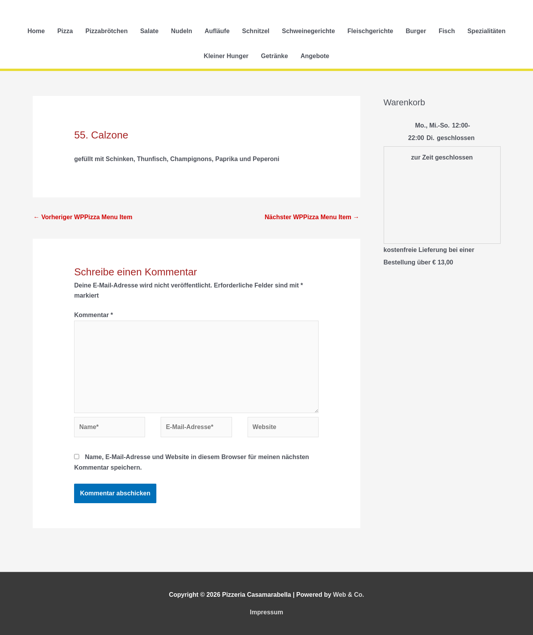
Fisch (447, 31)
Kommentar (93, 315)
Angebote (315, 56)
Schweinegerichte (308, 31)
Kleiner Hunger (226, 56)
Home (35, 31)
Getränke (274, 56)
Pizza (65, 31)
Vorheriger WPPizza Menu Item (83, 217)
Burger (416, 31)
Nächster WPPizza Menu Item (312, 217)
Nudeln (181, 31)
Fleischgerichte (370, 31)
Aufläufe (217, 31)
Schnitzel (255, 31)
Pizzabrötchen (106, 31)
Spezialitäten (486, 31)
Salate (149, 31)
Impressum (266, 612)
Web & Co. (348, 594)
